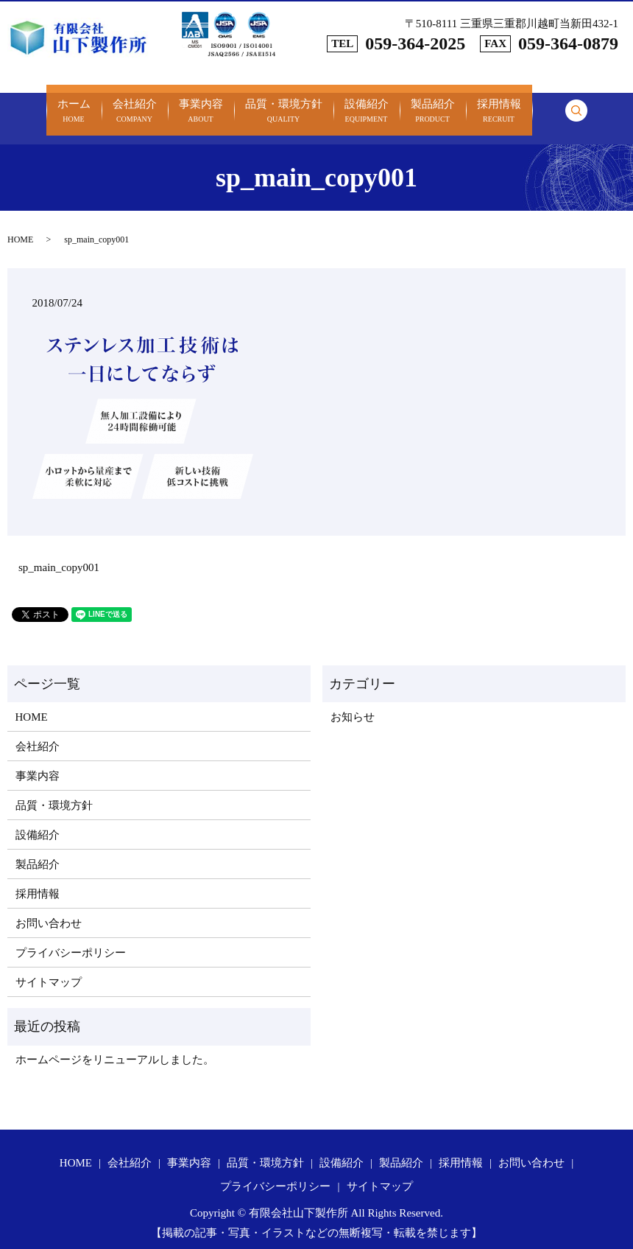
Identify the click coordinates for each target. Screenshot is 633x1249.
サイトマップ (48, 965)
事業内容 (201, 103)
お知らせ (352, 700)
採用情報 (499, 103)
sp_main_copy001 (58, 551)
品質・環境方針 (283, 103)
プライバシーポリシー (70, 936)
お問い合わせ (48, 906)
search (576, 102)
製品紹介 (433, 103)
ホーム (74, 103)
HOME (20, 222)
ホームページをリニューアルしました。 (114, 1043)
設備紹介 (366, 103)
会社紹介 (135, 103)
